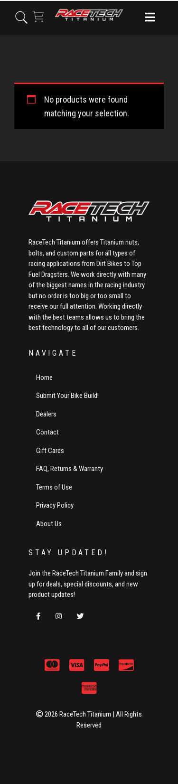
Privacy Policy (55, 505)
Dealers (46, 414)
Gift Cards (50, 450)
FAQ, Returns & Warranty (69, 468)
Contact (47, 432)
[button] (150, 18)
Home (44, 377)
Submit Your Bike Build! (67, 395)
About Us (49, 524)
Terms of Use (54, 487)
